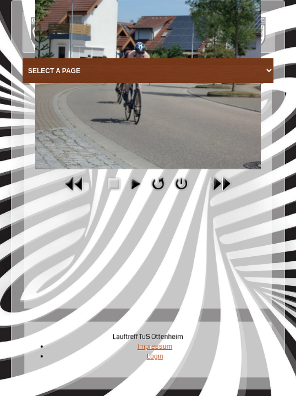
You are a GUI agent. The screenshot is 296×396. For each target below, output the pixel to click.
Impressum (155, 347)
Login (155, 356)
